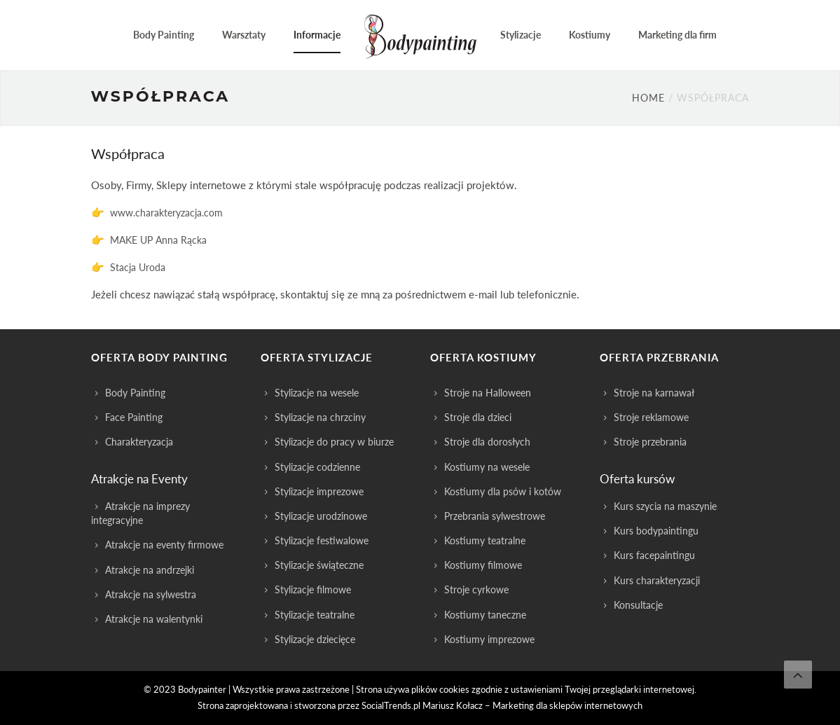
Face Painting (134, 417)
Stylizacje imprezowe (319, 491)
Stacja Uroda (137, 267)
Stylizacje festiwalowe (322, 540)
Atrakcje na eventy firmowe (164, 545)
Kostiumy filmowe (483, 565)
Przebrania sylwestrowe (494, 516)
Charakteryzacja (139, 442)
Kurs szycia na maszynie (665, 506)
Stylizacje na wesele (317, 393)
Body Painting (135, 393)
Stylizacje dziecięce (315, 639)
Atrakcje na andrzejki (149, 570)
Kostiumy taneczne (485, 615)
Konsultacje (638, 605)
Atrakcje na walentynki (153, 619)
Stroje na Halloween (487, 393)
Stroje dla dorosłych (487, 442)
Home (648, 98)
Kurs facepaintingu (654, 555)
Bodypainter (202, 689)
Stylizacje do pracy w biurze (334, 442)
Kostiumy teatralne (484, 540)
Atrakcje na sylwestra (150, 594)
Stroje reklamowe (651, 417)
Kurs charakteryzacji (657, 580)
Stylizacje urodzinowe (321, 516)
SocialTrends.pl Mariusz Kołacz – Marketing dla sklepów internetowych (502, 705)
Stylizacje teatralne (314, 615)
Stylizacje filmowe (313, 589)
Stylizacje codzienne (317, 467)
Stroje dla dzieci (477, 417)
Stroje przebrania (650, 442)
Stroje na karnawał (654, 393)
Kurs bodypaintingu (656, 531)
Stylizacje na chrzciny (320, 417)
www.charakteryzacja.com (166, 213)
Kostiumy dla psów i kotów (502, 491)
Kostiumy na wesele (487, 467)
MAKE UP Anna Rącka (158, 240)
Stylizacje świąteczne (319, 565)
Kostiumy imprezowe (489, 639)
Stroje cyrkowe (476, 589)
